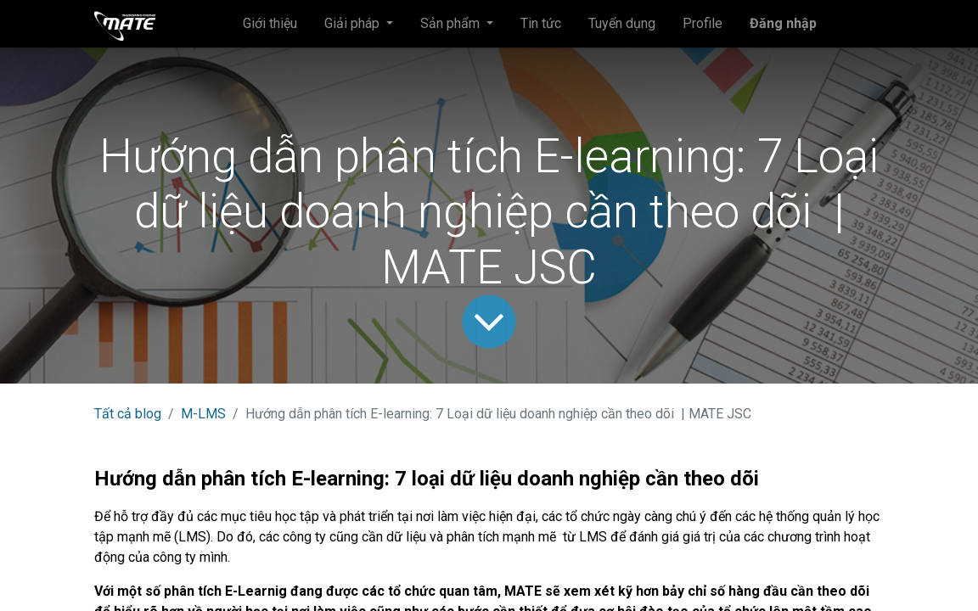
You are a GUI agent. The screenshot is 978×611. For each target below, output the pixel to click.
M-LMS (203, 414)
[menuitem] (270, 24)
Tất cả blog (127, 414)
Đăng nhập (783, 23)
